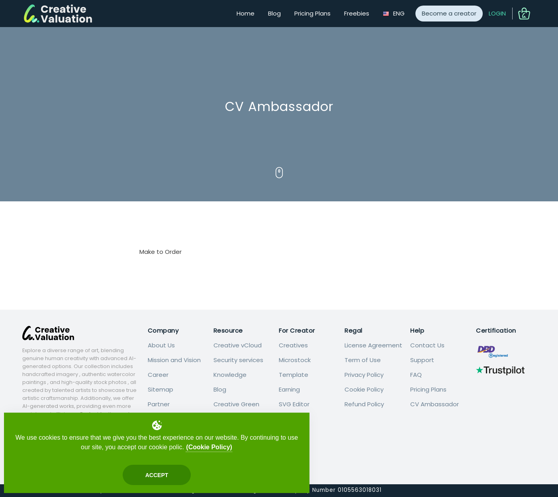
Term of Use (363, 360)
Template (293, 374)
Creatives (293, 345)
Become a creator (449, 13)
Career (158, 374)
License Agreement (373, 345)
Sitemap (160, 389)
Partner (159, 404)
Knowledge (230, 374)
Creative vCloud (237, 345)
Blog (274, 13)
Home (246, 13)
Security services (238, 360)
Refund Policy (364, 404)
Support (422, 360)
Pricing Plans (312, 13)
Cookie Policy (364, 389)
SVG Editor (294, 404)
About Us (161, 345)
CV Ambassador (434, 404)
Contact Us (427, 345)
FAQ (416, 374)
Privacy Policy (364, 374)
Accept (156, 475)
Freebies (356, 13)
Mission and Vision (174, 360)
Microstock (295, 360)
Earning (289, 389)
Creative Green (236, 404)
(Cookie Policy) (209, 447)
